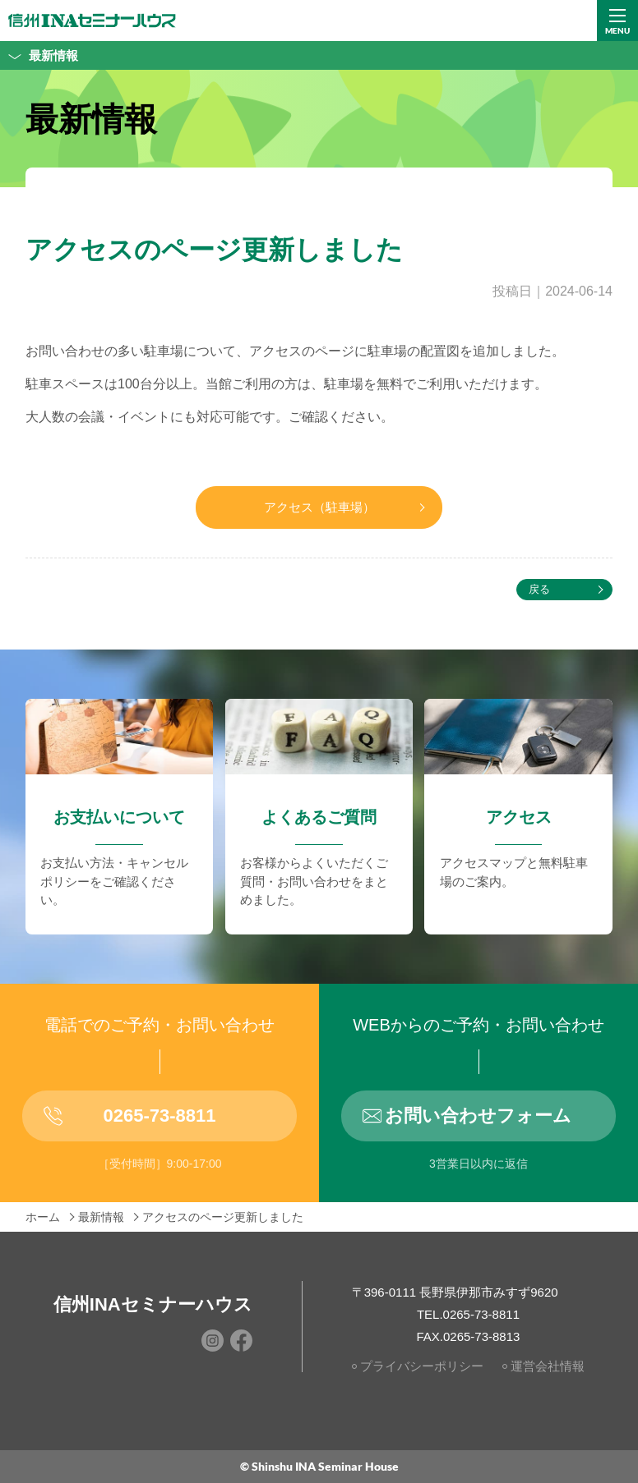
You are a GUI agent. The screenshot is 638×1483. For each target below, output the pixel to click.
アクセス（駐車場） (319, 507)
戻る (539, 589)
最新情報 (39, 55)
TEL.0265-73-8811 (468, 1314)
